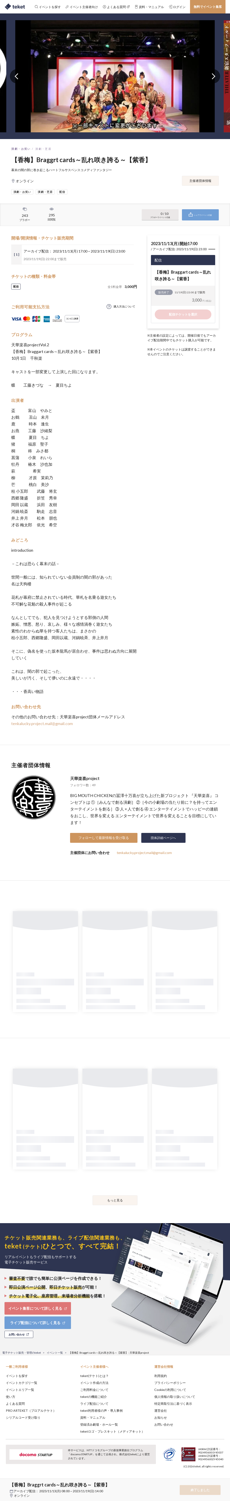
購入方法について (124, 306)
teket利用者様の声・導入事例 (101, 1410)
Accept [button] (214, 1478)
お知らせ (160, 1417)
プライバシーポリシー (170, 1383)
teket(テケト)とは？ (94, 1376)
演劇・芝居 (43, 148)
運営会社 (160, 1410)
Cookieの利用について (170, 1390)
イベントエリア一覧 (20, 1390)
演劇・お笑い (21, 148)
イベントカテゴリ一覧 (21, 1383)
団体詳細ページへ (163, 838)
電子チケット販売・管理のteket (21, 1352)
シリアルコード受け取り (23, 1417)
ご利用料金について (94, 1390)
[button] (6, 1484)
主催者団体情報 (200, 181)
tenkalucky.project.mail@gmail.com (42, 723)
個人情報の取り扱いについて (174, 1397)
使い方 (10, 1397)
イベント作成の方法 (94, 1383)
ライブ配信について (94, 1403)
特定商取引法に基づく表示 (173, 1403)
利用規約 (160, 1376)
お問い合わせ (163, 1424)
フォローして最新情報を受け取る (103, 838)
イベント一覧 (55, 1352)
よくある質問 (15, 1403)
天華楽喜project (85, 778)
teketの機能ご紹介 (93, 1397)
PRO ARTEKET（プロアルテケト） (31, 1410)
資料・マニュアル (92, 1417)
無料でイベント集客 (208, 7)
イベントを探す (17, 1376)
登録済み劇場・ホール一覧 (99, 1424)
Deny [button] (191, 1479)
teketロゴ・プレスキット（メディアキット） (112, 1431)
